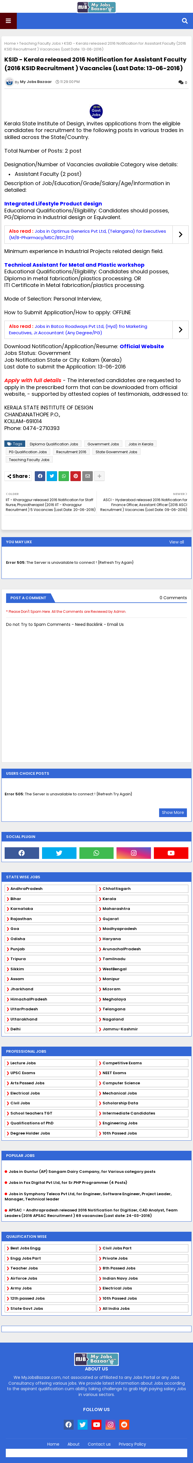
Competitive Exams (122, 1063)
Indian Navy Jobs (120, 1278)
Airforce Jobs (23, 1278)
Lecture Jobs (23, 1063)
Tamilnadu (114, 959)
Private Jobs (115, 1258)
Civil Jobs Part (117, 1248)
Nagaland (113, 1019)
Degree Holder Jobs (30, 1133)
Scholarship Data (120, 1103)
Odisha (17, 939)
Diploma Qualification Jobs (54, 444)
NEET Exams (114, 1073)
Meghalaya (114, 999)
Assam (17, 979)
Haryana (112, 939)
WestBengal (115, 969)
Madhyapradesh (120, 928)
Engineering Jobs (120, 1123)
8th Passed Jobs (119, 1268)
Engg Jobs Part (25, 1258)
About (74, 1444)
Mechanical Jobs (120, 1093)
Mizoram (112, 989)
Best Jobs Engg (25, 1248)
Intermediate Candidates (129, 1113)
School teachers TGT (31, 1113)
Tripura (18, 959)
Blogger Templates (109, 1451)
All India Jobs (116, 1308)
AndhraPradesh (26, 888)
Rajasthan (21, 919)
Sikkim (17, 969)
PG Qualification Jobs (28, 451)
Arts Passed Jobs (27, 1083)
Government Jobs (103, 444)
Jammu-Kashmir (120, 1029)
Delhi (15, 1029)
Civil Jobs (20, 1103)
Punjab (17, 949)
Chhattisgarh (117, 888)
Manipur (111, 979)
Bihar (15, 899)
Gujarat (111, 919)
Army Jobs (21, 1288)
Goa (14, 928)
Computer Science (121, 1083)
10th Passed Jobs (120, 1133)
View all (176, 542)
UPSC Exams (22, 1073)
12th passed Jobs (27, 1298)
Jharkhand (21, 989)
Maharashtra (116, 908)
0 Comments (173, 598)
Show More (173, 812)
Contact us (99, 1444)
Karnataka (21, 908)
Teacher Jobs (24, 1268)
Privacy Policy (132, 1444)
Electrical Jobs (25, 1093)
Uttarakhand (23, 1019)
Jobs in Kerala (140, 444)
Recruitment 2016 (71, 451)
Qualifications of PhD (32, 1123)
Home (10, 43)
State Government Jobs (116, 451)
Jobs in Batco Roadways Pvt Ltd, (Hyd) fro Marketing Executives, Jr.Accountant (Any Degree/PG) (78, 329)
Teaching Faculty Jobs (40, 43)
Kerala (109, 899)
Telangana (114, 1009)
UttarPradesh (24, 1009)
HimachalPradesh (28, 999)
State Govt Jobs (26, 1308)
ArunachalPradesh (122, 949)
